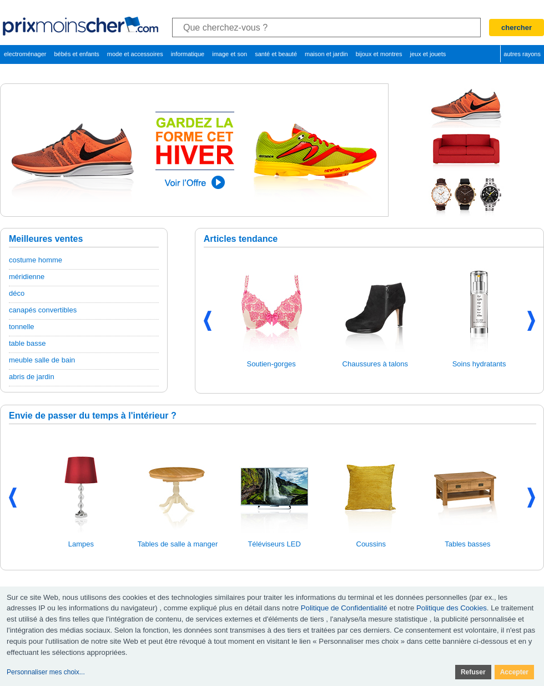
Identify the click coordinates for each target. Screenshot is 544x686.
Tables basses (467, 544)
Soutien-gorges (270, 364)
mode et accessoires (135, 54)
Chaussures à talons (375, 364)
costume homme (35, 260)
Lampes (81, 544)
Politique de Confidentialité (344, 608)
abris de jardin (31, 376)
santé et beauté (276, 54)
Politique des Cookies (451, 608)
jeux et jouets (428, 54)
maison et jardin (326, 54)
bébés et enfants (76, 54)
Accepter (514, 672)
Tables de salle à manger (178, 544)
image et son (229, 54)
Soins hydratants (479, 364)
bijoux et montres (379, 54)
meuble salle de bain (42, 360)
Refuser (473, 672)
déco (16, 293)
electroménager (25, 54)
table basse (27, 343)
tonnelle (21, 326)
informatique (188, 54)
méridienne (26, 276)
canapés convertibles (43, 310)
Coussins (371, 544)
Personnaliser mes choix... (46, 672)
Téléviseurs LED (274, 544)
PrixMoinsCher (81, 26)
